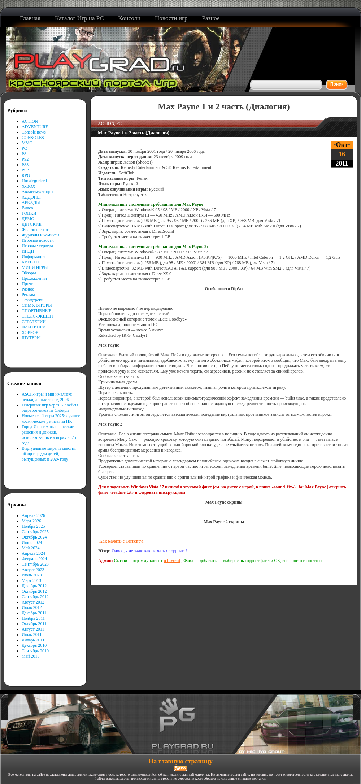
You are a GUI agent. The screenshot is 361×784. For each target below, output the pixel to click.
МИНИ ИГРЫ (35, 267)
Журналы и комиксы (40, 235)
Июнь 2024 (32, 542)
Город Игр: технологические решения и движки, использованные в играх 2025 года (49, 434)
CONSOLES (33, 137)
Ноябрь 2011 (33, 618)
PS (24, 153)
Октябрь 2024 (34, 537)
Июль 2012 (32, 607)
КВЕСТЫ (30, 262)
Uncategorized (34, 180)
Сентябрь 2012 (35, 596)
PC (24, 148)
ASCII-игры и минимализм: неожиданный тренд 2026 (47, 397)
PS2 (25, 159)
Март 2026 (31, 520)
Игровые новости (38, 240)
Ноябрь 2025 (33, 526)
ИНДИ (28, 251)
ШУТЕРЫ (31, 337)
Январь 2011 (33, 640)
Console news (34, 132)
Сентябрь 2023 (35, 564)
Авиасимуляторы (37, 191)
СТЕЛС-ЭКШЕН (37, 316)
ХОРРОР (30, 332)
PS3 (25, 164)
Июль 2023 (32, 575)
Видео (27, 207)
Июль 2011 (32, 634)
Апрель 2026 (33, 515)
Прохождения (34, 278)
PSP (25, 170)
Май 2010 (30, 656)
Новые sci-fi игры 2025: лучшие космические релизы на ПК (51, 418)
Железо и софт (35, 229)
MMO (27, 142)
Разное (28, 289)
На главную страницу (180, 761)
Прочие (28, 283)
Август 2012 (33, 602)
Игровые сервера (37, 245)
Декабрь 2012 (34, 585)
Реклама (29, 294)
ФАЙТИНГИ (33, 327)
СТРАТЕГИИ (34, 321)
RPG (26, 175)
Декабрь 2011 (34, 612)
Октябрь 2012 (34, 591)
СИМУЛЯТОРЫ (37, 305)
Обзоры (29, 272)
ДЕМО (28, 218)
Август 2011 (33, 629)
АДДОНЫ (31, 197)
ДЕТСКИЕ (32, 224)
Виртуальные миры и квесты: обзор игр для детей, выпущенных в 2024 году (49, 454)
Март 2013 (31, 580)
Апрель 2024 (33, 553)
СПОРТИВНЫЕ (37, 310)
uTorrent (172, 560)
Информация (33, 256)
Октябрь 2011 (34, 623)
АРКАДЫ (31, 202)
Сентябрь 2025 (35, 531)
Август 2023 (33, 569)
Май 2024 (30, 547)
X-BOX (28, 186)
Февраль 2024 (34, 558)
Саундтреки (32, 299)
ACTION (30, 121)
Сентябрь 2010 (35, 650)
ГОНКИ (29, 213)
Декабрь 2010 (34, 645)
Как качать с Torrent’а (121, 541)
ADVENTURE (35, 126)
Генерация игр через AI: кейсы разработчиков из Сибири (50, 407)
